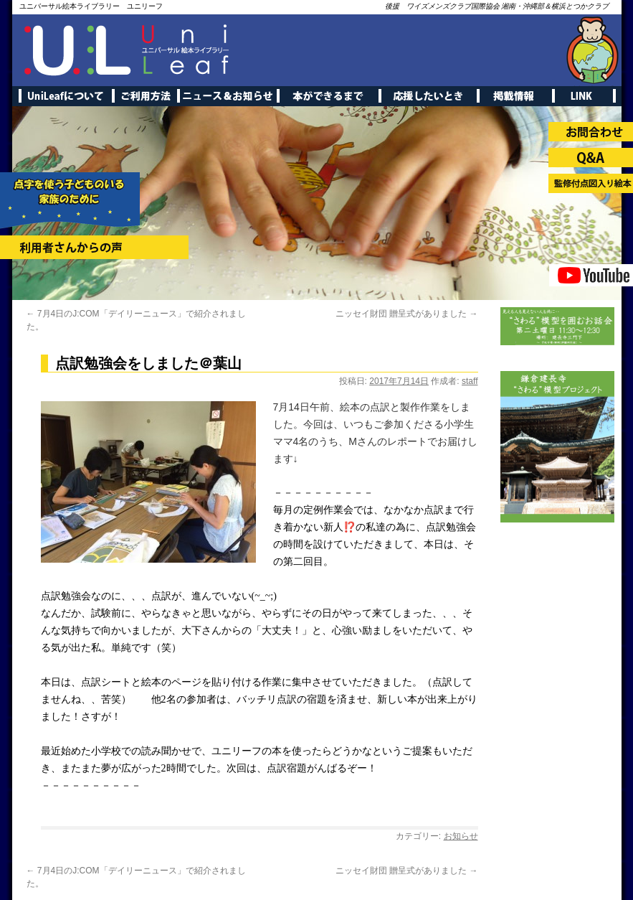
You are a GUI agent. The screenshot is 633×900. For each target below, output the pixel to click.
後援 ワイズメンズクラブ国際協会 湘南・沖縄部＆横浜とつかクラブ (497, 6)
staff (469, 381)
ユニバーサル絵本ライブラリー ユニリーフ (91, 6)
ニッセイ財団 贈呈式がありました (406, 314)
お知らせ (461, 836)
